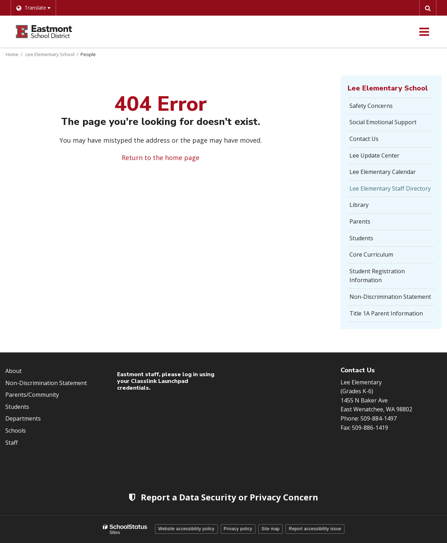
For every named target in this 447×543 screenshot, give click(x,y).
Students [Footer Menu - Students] (17, 407)
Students (361, 238)
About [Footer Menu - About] (13, 371)
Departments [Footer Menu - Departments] (23, 418)
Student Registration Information (377, 275)
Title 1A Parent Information (386, 313)
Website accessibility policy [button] (186, 528)
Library (359, 205)
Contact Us (364, 139)
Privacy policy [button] (238, 528)
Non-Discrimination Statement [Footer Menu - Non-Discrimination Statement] (46, 383)
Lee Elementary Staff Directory (390, 188)
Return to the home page (160, 157)
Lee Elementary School (50, 54)
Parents (359, 221)
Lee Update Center (374, 155)
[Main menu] (424, 32)
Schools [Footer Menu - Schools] (15, 430)
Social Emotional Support (382, 122)
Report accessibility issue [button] (315, 528)
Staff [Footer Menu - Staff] (11, 442)
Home (12, 54)
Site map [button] (270, 528)
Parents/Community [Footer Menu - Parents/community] (32, 395)
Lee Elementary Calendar (382, 172)
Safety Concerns (381, 108)
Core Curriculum (371, 254)
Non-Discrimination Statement (390, 297)
